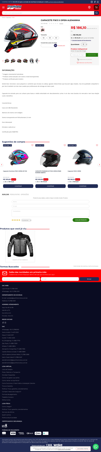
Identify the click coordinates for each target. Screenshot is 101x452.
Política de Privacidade (64, 449)
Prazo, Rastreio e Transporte (11, 372)
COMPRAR (18, 186)
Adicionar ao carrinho (85, 59)
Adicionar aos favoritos (85, 62)
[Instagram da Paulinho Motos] (92, 2)
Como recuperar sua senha (10, 378)
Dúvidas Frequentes (8, 375)
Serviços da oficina (8, 412)
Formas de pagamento (9, 394)
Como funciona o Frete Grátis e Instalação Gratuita (18, 383)
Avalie (61, 23)
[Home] (21, 7)
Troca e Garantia (7, 386)
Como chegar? (7, 406)
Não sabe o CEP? (61, 45)
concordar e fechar (82, 448)
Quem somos (6, 415)
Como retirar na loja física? (10, 380)
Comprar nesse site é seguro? (11, 391)
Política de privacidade (9, 417)
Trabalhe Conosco (8, 397)
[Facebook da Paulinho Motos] (95, 2)
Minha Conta (6, 400)
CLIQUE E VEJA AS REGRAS (56, 2)
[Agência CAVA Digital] (49, 445)
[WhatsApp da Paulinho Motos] (98, 2)
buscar (96, 13)
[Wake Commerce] (58, 445)
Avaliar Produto (81, 220)
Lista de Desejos (7, 369)
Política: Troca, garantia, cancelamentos (15, 389)
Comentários (50, 213)
